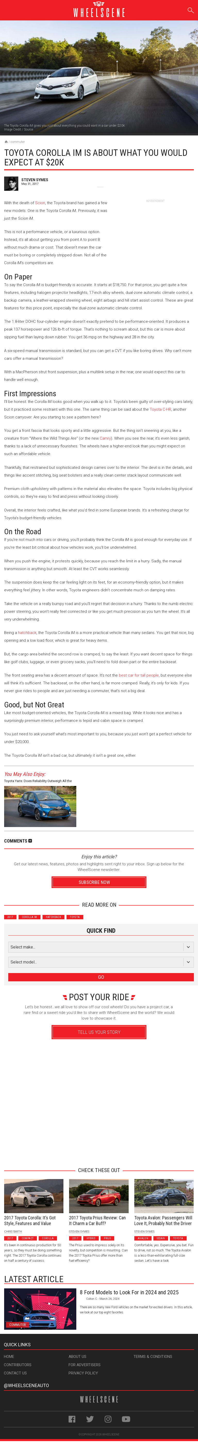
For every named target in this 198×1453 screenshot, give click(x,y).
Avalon (143, 1238)
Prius (107, 1238)
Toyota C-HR (160, 409)
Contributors (17, 1365)
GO (101, 977)
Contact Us (15, 1373)
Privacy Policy (83, 1373)
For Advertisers (85, 1365)
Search (191, 9)
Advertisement (97, 1154)
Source (28, 129)
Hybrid (91, 1238)
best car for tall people (139, 675)
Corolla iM (29, 917)
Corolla (48, 1238)
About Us (77, 1356)
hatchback (27, 632)
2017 (10, 917)
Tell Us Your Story (99, 1032)
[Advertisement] (155, 235)
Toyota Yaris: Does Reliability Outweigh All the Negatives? (38, 781)
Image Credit (12, 129)
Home (9, 1356)
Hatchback (53, 917)
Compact (28, 1238)
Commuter (18, 141)
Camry (105, 438)
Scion (40, 203)
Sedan (161, 1238)
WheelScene (110, 1434)
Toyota (75, 917)
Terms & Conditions (153, 1356)
